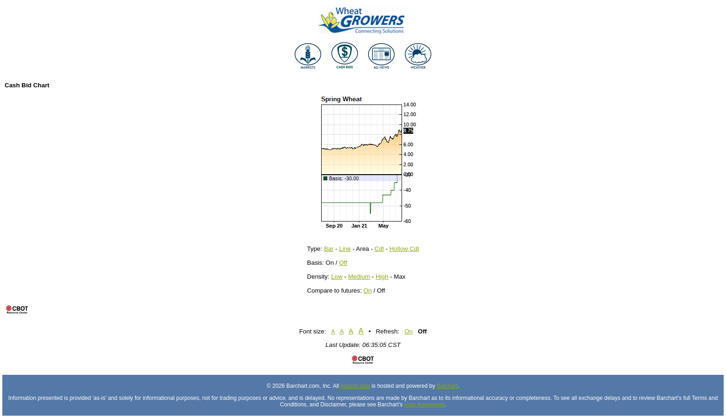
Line (345, 248)
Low (336, 276)
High (382, 276)
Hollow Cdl (404, 248)
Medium (359, 276)
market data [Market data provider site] (355, 386)
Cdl (379, 248)
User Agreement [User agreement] (424, 404)
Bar (329, 248)
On (367, 290)
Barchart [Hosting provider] (447, 386)
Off (343, 262)
